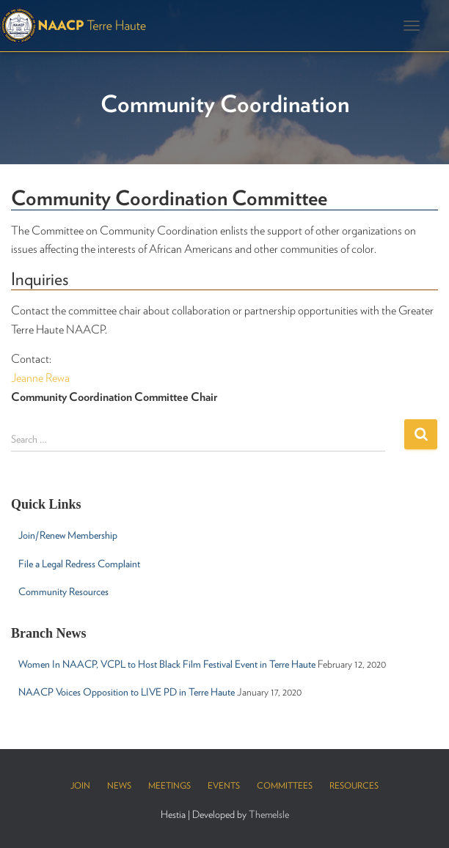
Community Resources (63, 591)
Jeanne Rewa (40, 378)
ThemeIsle (269, 814)
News (119, 785)
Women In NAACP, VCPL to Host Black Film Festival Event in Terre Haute (166, 664)
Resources (354, 785)
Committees (285, 785)
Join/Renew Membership (67, 535)
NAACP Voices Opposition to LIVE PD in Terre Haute (126, 692)
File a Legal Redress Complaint (79, 563)
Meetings (169, 785)
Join (80, 785)
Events (224, 785)
